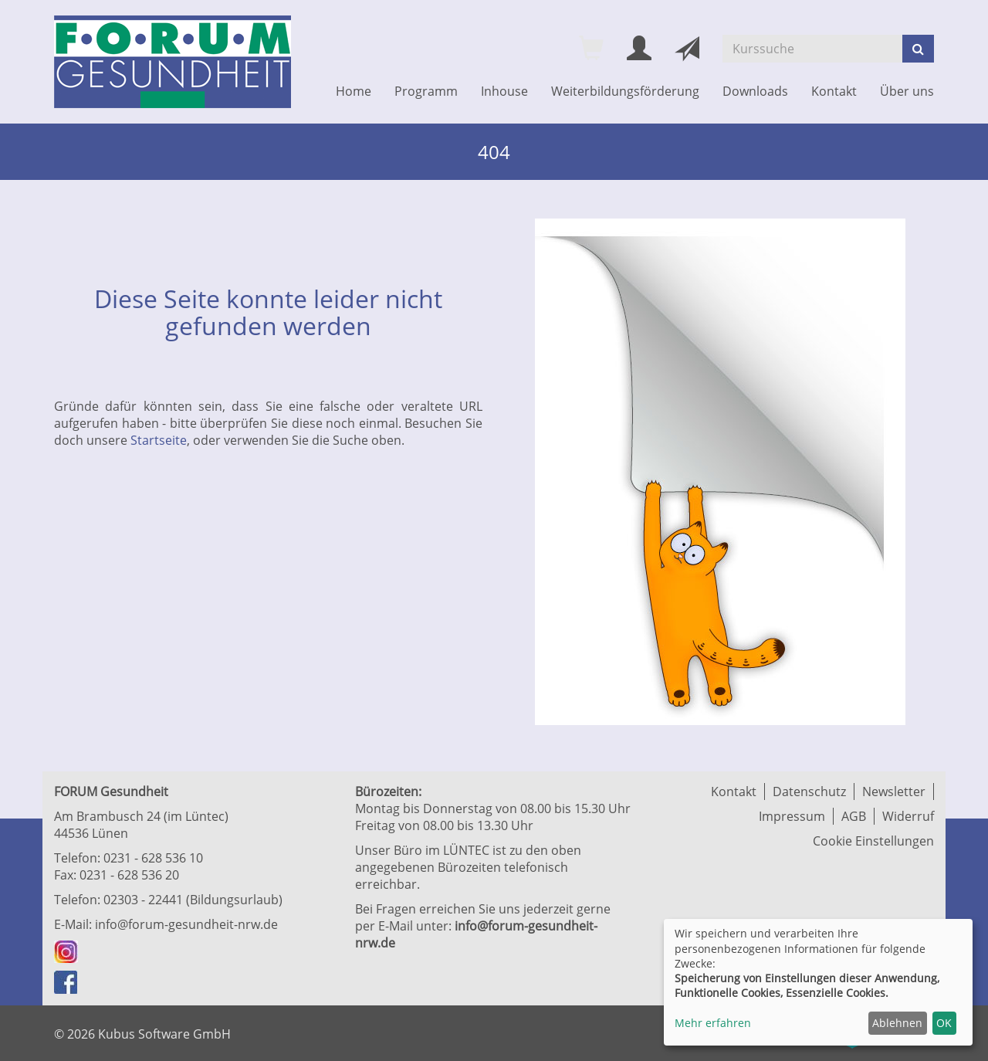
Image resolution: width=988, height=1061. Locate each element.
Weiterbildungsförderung (625, 91)
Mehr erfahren (713, 1022)
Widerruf (908, 816)
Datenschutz (809, 791)
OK (944, 1022)
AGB (853, 816)
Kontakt (834, 91)
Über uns (907, 91)
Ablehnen (897, 1022)
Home (353, 91)
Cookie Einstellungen (873, 840)
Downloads (755, 91)
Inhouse (504, 91)
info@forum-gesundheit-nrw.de (186, 924)
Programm (426, 91)
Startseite (158, 440)
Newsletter (893, 791)
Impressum (792, 816)
